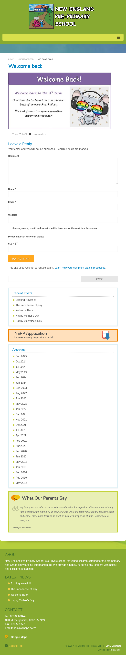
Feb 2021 (21, 440)
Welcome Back (24, 310)
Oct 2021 (21, 424)
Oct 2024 (21, 361)
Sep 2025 (21, 356)
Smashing (116, 650)
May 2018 (21, 461)
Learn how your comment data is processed (79, 267)
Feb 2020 (21, 451)
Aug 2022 (21, 393)
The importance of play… (30, 305)
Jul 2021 (21, 430)
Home (11, 59)
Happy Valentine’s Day (29, 321)
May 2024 (21, 372)
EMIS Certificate (113, 646)
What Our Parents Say (44, 498)
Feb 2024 (21, 377)
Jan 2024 (21, 382)
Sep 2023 (21, 388)
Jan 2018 (21, 467)
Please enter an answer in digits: (26, 236)
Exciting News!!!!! (26, 299)
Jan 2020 (21, 456)
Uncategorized (26, 59)
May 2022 (21, 403)
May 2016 (21, 483)
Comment (13, 156)
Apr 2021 (21, 435)
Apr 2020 (21, 446)
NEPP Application (34, 335)
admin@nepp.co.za (24, 628)
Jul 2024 (21, 366)
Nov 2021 (21, 419)
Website (12, 215)
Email (12, 202)
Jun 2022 (21, 398)
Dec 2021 (21, 414)
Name (12, 189)
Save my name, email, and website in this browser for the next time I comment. (55, 228)
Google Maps (19, 637)
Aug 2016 (21, 477)
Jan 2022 (21, 409)
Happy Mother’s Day (27, 315)
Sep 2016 (21, 472)
